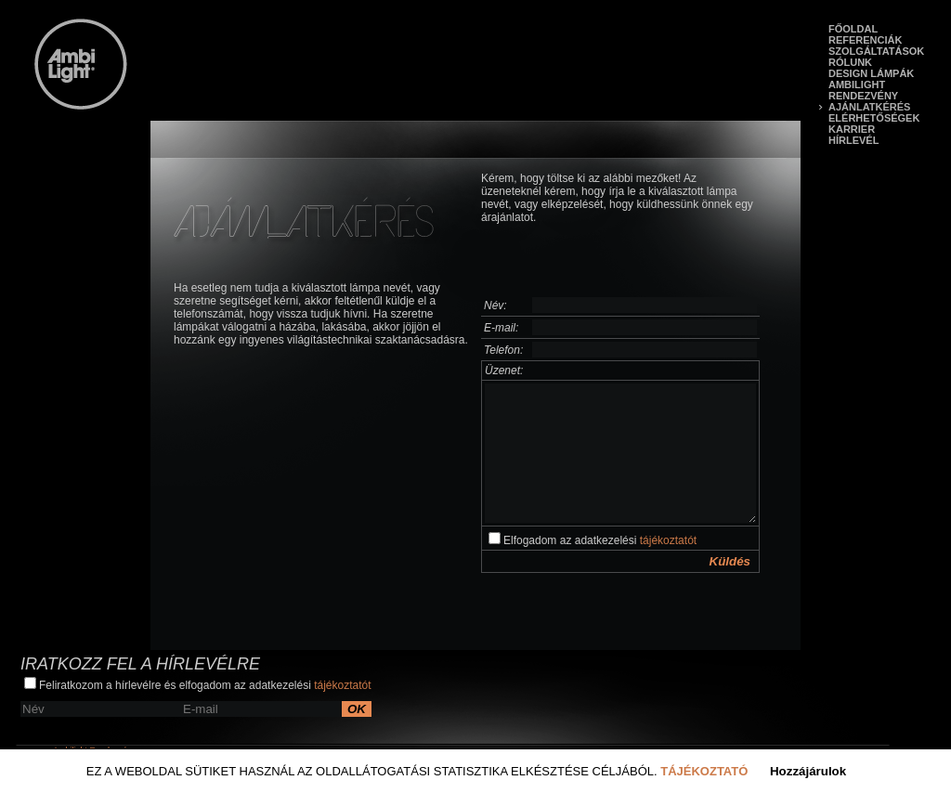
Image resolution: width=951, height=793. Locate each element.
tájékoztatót (668, 540)
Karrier (851, 129)
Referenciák (865, 40)
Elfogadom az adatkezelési (593, 539)
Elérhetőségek (873, 118)
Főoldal (853, 28)
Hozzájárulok (808, 771)
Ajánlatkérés (869, 106)
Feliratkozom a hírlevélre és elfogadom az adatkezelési (197, 684)
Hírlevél (853, 140)
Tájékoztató (704, 771)
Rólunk (850, 62)
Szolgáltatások (876, 51)
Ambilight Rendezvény (863, 90)
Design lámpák (871, 73)
